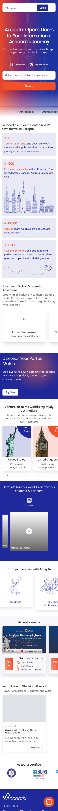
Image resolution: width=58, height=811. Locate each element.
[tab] (17, 64)
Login (42, 7)
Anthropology (40, 111)
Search (29, 86)
